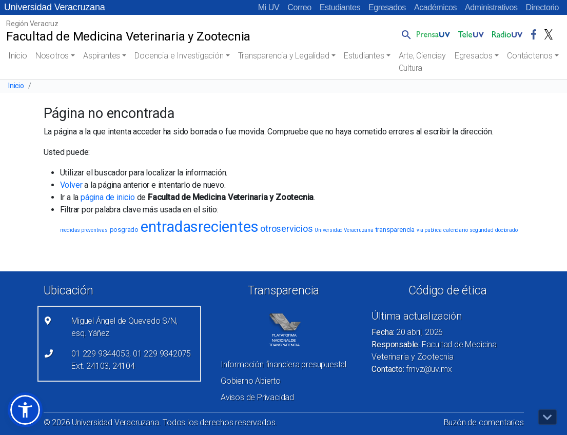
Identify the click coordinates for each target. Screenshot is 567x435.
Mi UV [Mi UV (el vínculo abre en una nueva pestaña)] (269, 7)
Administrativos (491, 7)
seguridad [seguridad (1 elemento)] (481, 230)
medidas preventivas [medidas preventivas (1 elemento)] (84, 230)
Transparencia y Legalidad (283, 56)
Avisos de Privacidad (257, 397)
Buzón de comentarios (484, 422)
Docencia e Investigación (178, 56)
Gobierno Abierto (251, 381)
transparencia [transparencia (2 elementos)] (395, 229)
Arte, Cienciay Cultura (422, 62)
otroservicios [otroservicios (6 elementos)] (286, 228)
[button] (404, 34)
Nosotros (52, 56)
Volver (71, 185)
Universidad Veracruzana (54, 7)
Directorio (542, 7)
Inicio (17, 56)
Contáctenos (530, 56)
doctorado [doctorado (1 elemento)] (506, 230)
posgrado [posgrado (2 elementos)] (124, 229)
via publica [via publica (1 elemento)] (429, 230)
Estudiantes (340, 7)
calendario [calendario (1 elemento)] (455, 230)
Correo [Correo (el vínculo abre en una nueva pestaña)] (299, 7)
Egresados (387, 7)
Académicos (435, 7)
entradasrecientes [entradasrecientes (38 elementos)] (200, 226)
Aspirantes (101, 56)
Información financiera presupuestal (283, 364)
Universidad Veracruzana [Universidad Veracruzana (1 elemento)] (344, 230)
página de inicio (108, 197)
